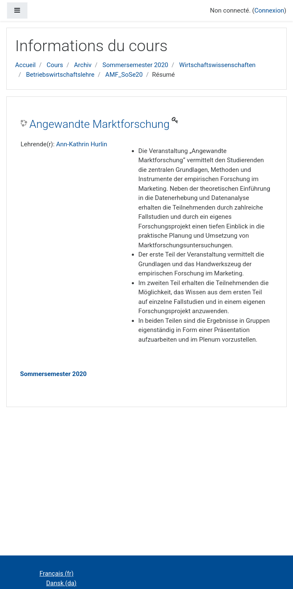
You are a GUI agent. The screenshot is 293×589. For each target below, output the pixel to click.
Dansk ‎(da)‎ (61, 583)
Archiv (83, 65)
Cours (55, 65)
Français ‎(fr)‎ (56, 573)
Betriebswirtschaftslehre (60, 74)
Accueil (25, 65)
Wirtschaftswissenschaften (217, 65)
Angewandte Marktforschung (99, 124)
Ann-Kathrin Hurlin (81, 144)
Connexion (269, 10)
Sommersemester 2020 (135, 65)
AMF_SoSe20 (124, 74)
